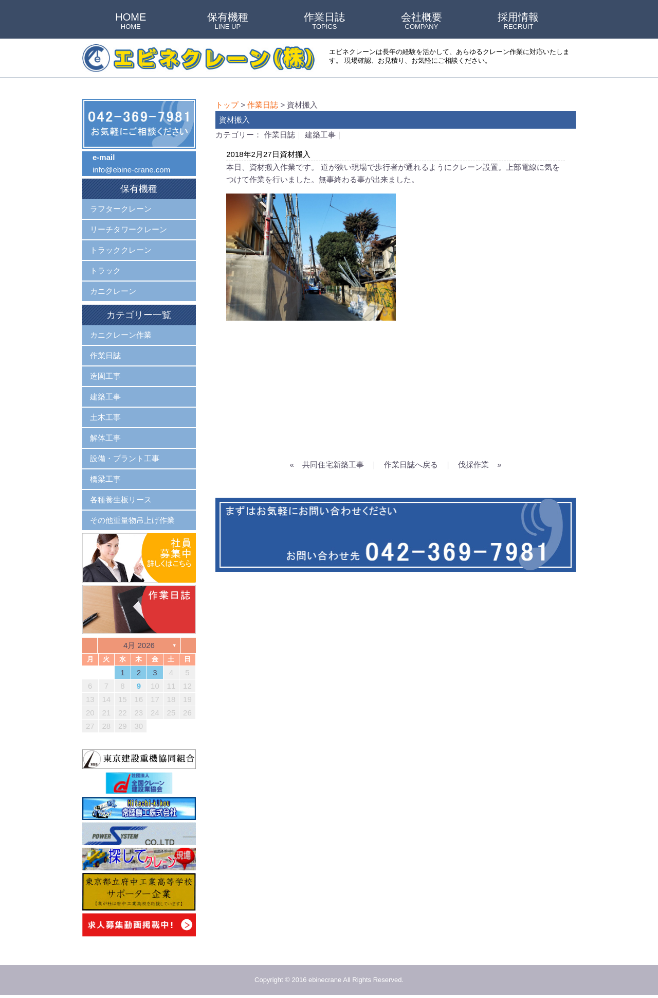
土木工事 (105, 417)
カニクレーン (113, 291)
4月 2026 (139, 645)
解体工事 (105, 437)
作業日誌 (324, 21)
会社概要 (421, 21)
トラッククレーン (121, 250)
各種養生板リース (121, 499)
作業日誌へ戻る (411, 464)
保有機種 (227, 21)
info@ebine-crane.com (131, 169)
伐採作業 (473, 464)
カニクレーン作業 (121, 334)
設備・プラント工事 (124, 458)
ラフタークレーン (121, 208)
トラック (105, 270)
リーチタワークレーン (128, 229)
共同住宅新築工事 (333, 464)
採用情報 (518, 21)
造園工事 (105, 376)
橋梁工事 (105, 479)
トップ (227, 104)
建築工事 (320, 134)
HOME (130, 21)
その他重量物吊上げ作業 (132, 520)
